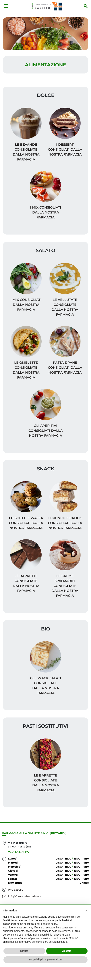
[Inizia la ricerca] (86, 6)
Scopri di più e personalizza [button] (45, 959)
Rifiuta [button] (24, 950)
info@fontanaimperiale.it (24, 896)
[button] (86, 910)
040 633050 (15, 889)
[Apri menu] (6, 6)
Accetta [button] (66, 950)
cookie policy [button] (50, 923)
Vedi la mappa (18, 851)
